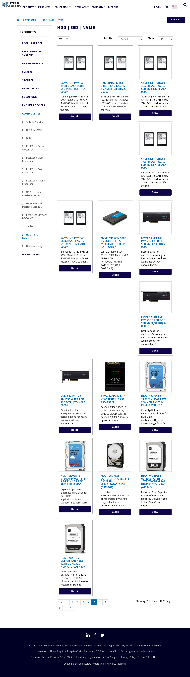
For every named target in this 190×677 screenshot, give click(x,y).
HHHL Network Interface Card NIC (32, 205)
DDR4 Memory (34, 246)
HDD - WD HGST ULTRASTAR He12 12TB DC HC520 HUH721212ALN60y (73, 562)
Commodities (30, 19)
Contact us (100, 645)
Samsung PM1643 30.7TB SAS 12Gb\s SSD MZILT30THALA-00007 (154, 87)
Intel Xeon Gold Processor (32, 171)
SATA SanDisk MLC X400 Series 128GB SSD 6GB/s (113, 399)
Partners (44, 7)
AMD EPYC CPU (34, 121)
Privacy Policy (128, 657)
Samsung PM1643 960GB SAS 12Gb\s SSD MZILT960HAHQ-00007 (74, 242)
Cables (29, 226)
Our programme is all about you (138, 651)
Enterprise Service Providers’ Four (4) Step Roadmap (58, 657)
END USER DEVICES (33, 105)
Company (97, 7)
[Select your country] (175, 7)
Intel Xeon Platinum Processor (34, 182)
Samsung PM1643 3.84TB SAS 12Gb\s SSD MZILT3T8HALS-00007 (114, 87)
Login (157, 7)
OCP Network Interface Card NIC (32, 193)
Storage (28, 80)
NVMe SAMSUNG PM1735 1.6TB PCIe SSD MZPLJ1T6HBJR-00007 (153, 242)
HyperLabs (80, 7)
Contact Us (176, 19)
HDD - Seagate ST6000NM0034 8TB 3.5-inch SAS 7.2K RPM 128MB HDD (73, 480)
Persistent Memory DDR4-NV (34, 216)
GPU (28, 138)
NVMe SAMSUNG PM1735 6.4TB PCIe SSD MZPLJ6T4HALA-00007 (73, 401)
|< (60, 602)
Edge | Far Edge (32, 43)
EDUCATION (61, 7)
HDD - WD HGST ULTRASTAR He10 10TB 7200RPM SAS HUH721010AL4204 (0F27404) (153, 481)
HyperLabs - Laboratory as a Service (141, 645)
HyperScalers (99, 663)
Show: (150, 38)
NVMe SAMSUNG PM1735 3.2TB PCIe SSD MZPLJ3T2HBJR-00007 (153, 322)
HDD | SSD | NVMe (52, 19)
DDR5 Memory (34, 129)
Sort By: (108, 38)
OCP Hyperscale (32, 63)
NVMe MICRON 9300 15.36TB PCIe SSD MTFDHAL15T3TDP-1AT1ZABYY (113, 242)
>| (71, 607)
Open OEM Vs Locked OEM (104, 651)
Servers (27, 71)
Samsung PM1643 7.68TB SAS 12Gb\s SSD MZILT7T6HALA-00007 (154, 163)
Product (28, 7)
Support (113, 7)
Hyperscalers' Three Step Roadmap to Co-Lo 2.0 (61, 651)
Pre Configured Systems (32, 53)
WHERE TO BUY (31, 254)
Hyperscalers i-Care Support (104, 657)
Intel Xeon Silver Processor (32, 159)
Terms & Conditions (149, 657)
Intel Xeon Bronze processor (33, 148)
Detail (74, 116)
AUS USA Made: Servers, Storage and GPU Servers (65, 645)
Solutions (29, 96)
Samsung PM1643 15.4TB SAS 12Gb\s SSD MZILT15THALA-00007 (74, 87)
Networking (30, 88)
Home (32, 645)
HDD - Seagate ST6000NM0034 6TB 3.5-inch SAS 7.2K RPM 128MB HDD (153, 401)
